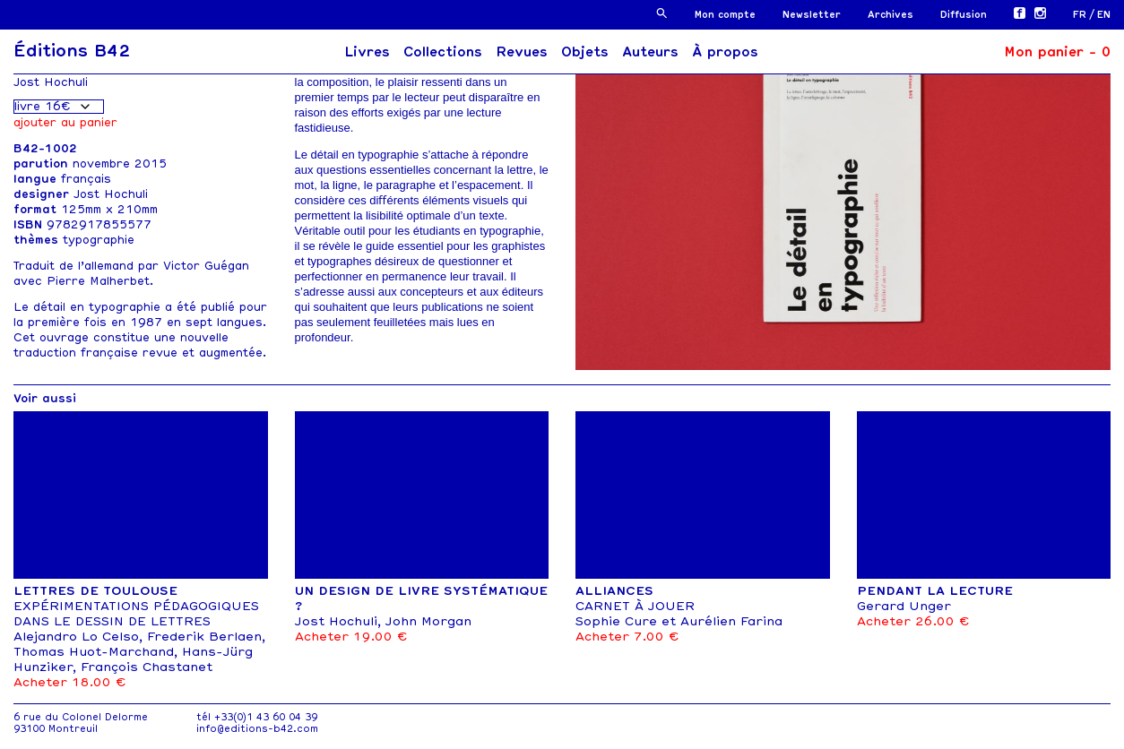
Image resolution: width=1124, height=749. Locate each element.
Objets (585, 52)
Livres (367, 52)
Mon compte (725, 15)
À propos (725, 52)
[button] (662, 13)
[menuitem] (1085, 14)
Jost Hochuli (50, 82)
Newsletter (811, 15)
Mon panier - (1057, 52)
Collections (442, 52)
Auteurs (650, 52)
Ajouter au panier (65, 122)
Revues (522, 52)
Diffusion (963, 15)
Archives (890, 15)
